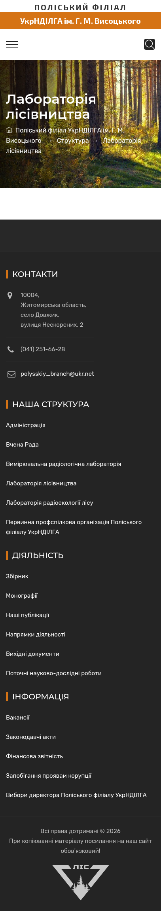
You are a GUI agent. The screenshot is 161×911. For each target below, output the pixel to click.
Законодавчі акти (31, 737)
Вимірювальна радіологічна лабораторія (63, 464)
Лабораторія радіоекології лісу (49, 502)
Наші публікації (27, 615)
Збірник (17, 576)
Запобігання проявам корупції (48, 775)
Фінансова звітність (34, 756)
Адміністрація (25, 425)
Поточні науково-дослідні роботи (54, 673)
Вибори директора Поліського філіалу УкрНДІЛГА (76, 795)
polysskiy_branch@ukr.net (57, 373)
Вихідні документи (32, 653)
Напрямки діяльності (35, 634)
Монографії (22, 595)
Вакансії (17, 717)
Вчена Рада (22, 444)
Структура (73, 140)
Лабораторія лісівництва (41, 483)
